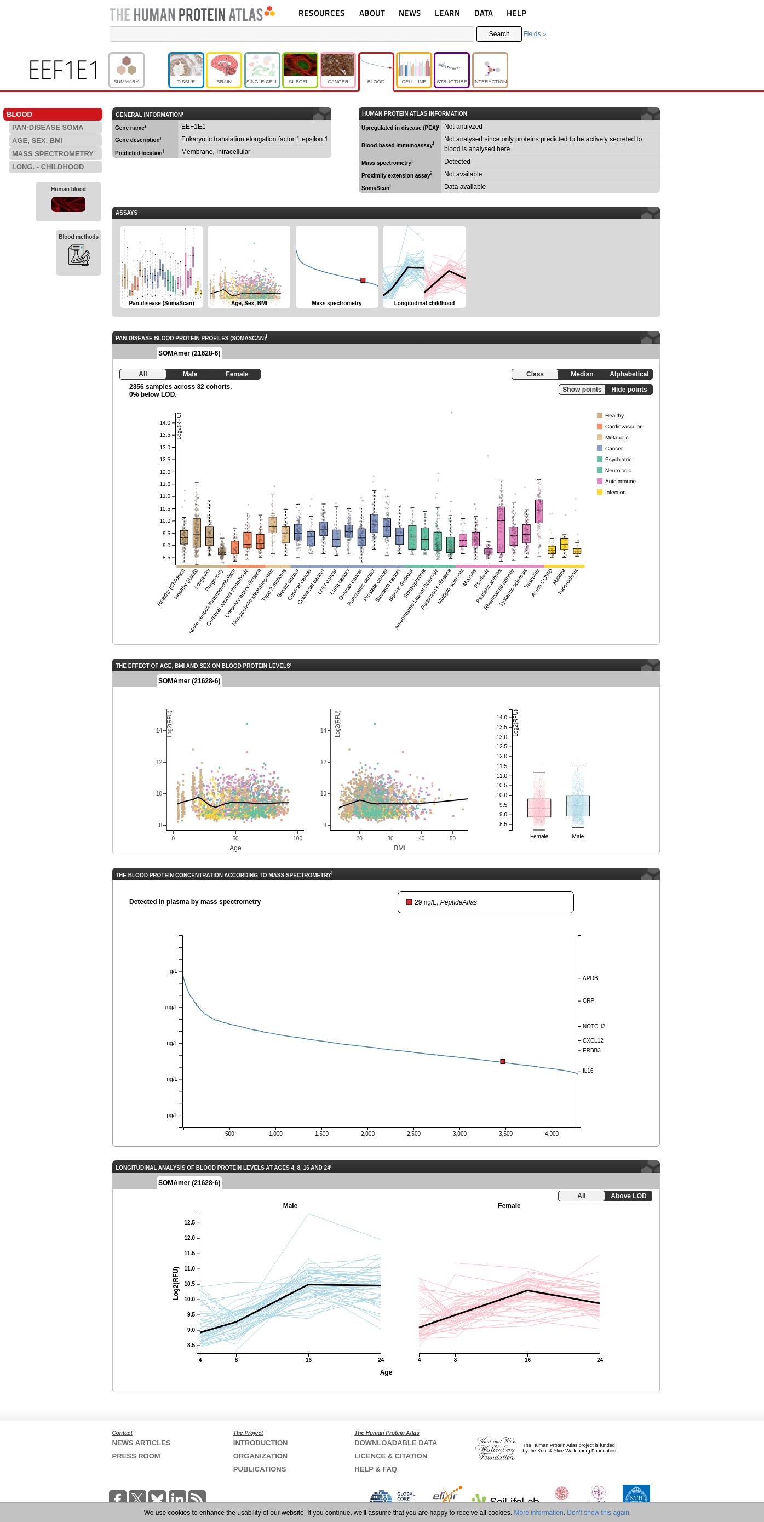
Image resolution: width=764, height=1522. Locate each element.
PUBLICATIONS (259, 1469)
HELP (516, 13)
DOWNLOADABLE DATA (395, 1443)
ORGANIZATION (260, 1456)
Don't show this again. (599, 1513)
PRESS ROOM (136, 1456)
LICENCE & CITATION (390, 1456)
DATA (483, 13)
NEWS (410, 13)
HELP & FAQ (375, 1469)
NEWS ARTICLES (141, 1443)
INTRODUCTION (260, 1443)
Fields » (534, 34)
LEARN (447, 13)
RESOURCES (321, 13)
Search (499, 34)
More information (539, 1513)
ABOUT (372, 13)
